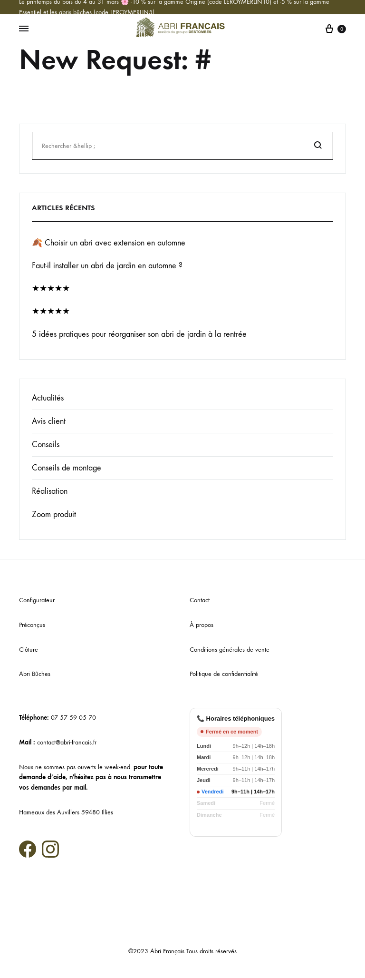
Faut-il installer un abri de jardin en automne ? (107, 266)
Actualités (48, 398)
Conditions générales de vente (229, 649)
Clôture (28, 649)
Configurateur (37, 600)
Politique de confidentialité (224, 674)
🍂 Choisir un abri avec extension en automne (108, 243)
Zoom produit (54, 514)
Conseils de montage (66, 468)
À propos (201, 625)
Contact (200, 600)
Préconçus (32, 625)
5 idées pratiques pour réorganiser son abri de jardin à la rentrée (139, 334)
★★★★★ (51, 288)
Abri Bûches (34, 674)
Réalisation (49, 491)
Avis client (49, 421)
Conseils (45, 445)
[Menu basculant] (24, 29)
